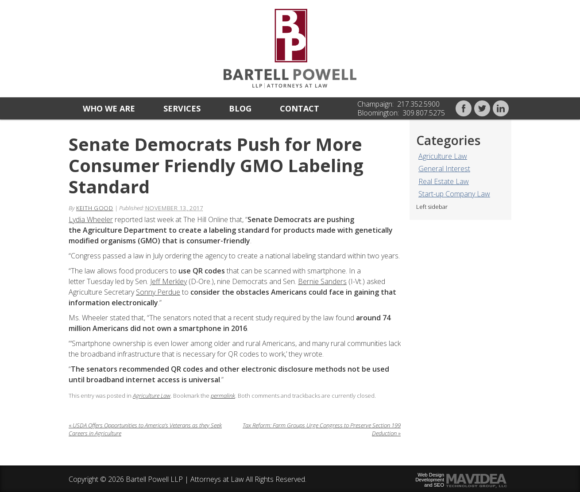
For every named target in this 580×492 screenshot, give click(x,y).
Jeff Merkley (168, 281)
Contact (299, 108)
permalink (223, 396)
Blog (240, 108)
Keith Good (94, 208)
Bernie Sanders (322, 281)
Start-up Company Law (454, 194)
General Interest (444, 168)
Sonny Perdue (158, 292)
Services (182, 108)
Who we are (109, 108)
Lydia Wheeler (91, 219)
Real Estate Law (443, 181)
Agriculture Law (442, 156)
